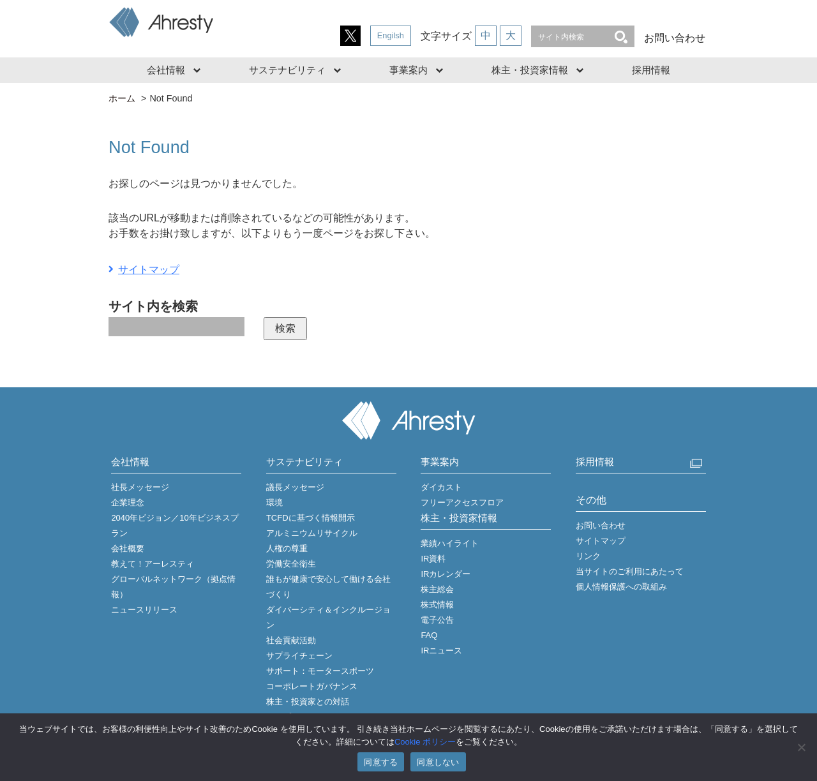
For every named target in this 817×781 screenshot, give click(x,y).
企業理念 (127, 502)
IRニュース (441, 650)
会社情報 (166, 69)
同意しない (438, 762)
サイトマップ (148, 269)
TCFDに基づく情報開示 (310, 518)
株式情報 (437, 604)
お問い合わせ (674, 38)
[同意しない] (801, 747)
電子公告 (437, 620)
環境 (274, 502)
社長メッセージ (140, 487)
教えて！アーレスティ (152, 564)
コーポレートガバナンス (311, 686)
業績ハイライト (450, 543)
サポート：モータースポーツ (320, 671)
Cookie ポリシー (425, 742)
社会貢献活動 (291, 640)
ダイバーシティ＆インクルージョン (328, 617)
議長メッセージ (295, 487)
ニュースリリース (144, 609)
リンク (588, 556)
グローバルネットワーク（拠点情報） (173, 586)
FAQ (429, 635)
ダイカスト (441, 487)
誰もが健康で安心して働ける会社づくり (328, 586)
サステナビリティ (287, 69)
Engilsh (390, 35)
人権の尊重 (287, 548)
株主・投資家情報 (529, 69)
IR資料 (433, 558)
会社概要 (127, 548)
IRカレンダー (445, 574)
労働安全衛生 (291, 564)
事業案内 (408, 69)
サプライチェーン (299, 655)
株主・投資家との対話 (307, 701)
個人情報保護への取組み (621, 586)
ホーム (122, 98)
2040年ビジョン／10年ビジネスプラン (174, 525)
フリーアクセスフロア (462, 502)
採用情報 (651, 69)
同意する (381, 762)
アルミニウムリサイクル (311, 533)
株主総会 (437, 589)
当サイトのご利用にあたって (630, 571)
